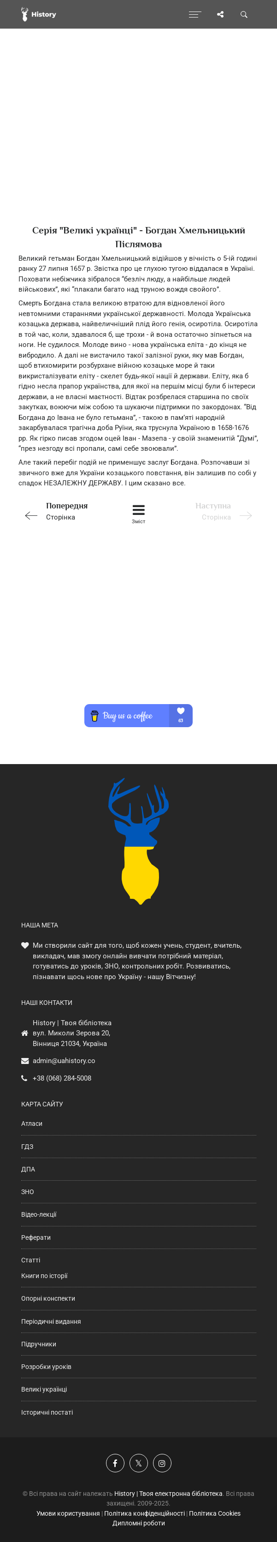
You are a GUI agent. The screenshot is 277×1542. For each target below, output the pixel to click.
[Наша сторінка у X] (139, 1463)
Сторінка (65, 510)
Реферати (36, 1237)
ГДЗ (27, 1146)
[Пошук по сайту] (244, 14)
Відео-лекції (38, 1214)
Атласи (31, 1123)
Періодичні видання (51, 1321)
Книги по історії (44, 1275)
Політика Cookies (215, 1513)
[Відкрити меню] (195, 14)
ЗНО (27, 1191)
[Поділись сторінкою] (220, 14)
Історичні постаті (47, 1412)
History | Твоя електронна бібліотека (168, 1493)
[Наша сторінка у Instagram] (162, 1463)
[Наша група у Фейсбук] (115, 1463)
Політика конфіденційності (144, 1513)
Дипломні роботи (138, 1523)
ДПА (28, 1169)
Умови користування (68, 1513)
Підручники (38, 1344)
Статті (30, 1260)
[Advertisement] (138, 143)
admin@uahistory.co (64, 1061)
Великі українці (44, 1389)
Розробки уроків (46, 1366)
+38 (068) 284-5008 (62, 1078)
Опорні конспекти (48, 1298)
